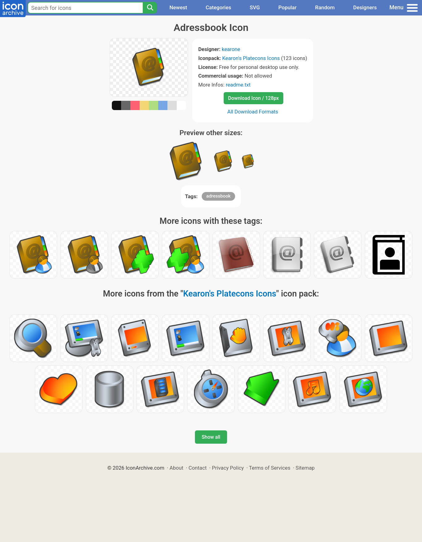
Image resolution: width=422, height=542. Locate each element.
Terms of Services (269, 468)
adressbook (218, 196)
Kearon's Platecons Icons (251, 58)
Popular (287, 7)
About (177, 468)
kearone (231, 49)
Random (325, 7)
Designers (365, 7)
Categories (218, 7)
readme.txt (238, 85)
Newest (178, 7)
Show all (211, 437)
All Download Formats (252, 112)
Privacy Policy (228, 468)
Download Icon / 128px (253, 98)
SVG (255, 7)
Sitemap (305, 468)
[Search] (150, 8)
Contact (197, 468)
